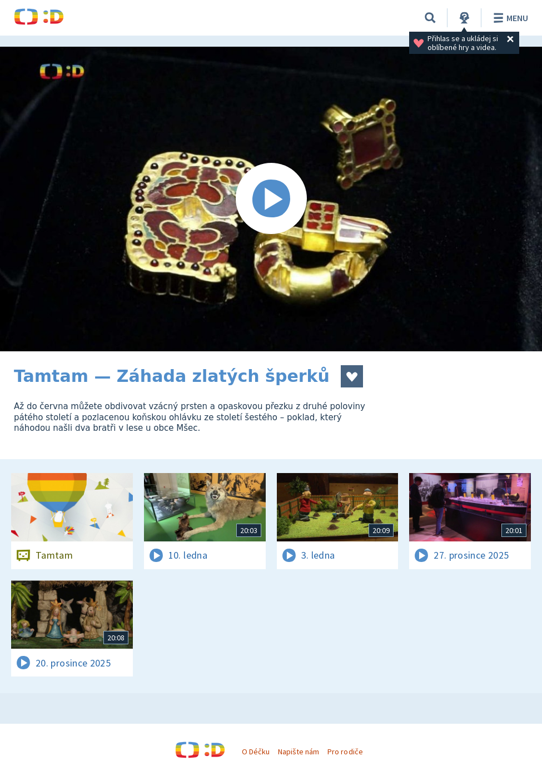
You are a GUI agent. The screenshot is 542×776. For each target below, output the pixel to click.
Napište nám (298, 752)
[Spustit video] (271, 199)
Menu (509, 17)
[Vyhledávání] (430, 18)
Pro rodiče (344, 752)
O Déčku (256, 752)
